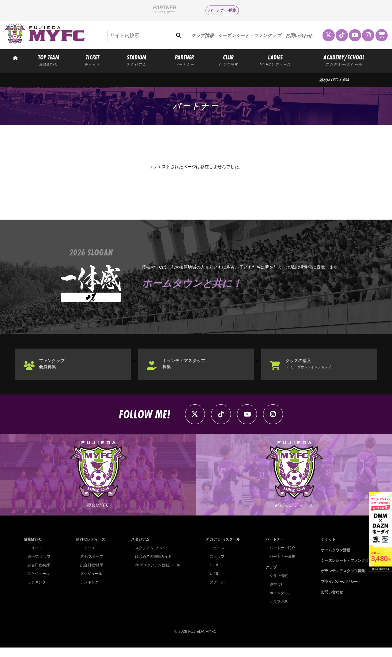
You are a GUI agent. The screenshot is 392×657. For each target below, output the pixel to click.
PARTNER (184, 59)
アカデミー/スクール (221, 548)
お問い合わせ (298, 35)
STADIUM (136, 59)
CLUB (228, 59)
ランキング (37, 591)
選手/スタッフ (40, 566)
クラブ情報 (202, 35)
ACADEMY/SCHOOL (344, 59)
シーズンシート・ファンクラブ (249, 35)
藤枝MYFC (328, 79)
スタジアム (138, 548)
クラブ (268, 576)
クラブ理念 (276, 610)
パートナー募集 (222, 10)
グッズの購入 (317, 367)
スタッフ (215, 566)
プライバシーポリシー (336, 590)
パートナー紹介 (280, 557)
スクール (215, 591)
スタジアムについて (150, 557)
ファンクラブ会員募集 (56, 367)
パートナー (272, 548)
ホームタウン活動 (333, 559)
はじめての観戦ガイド (152, 566)
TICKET (92, 59)
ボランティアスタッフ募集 (189, 367)
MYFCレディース (90, 548)
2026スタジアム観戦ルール (156, 574)
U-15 (211, 583)
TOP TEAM (48, 59)
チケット (325, 548)
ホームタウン (278, 602)
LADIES (275, 59)
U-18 (211, 574)
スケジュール (39, 583)
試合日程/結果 (40, 574)
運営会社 (274, 593)
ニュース (35, 557)
